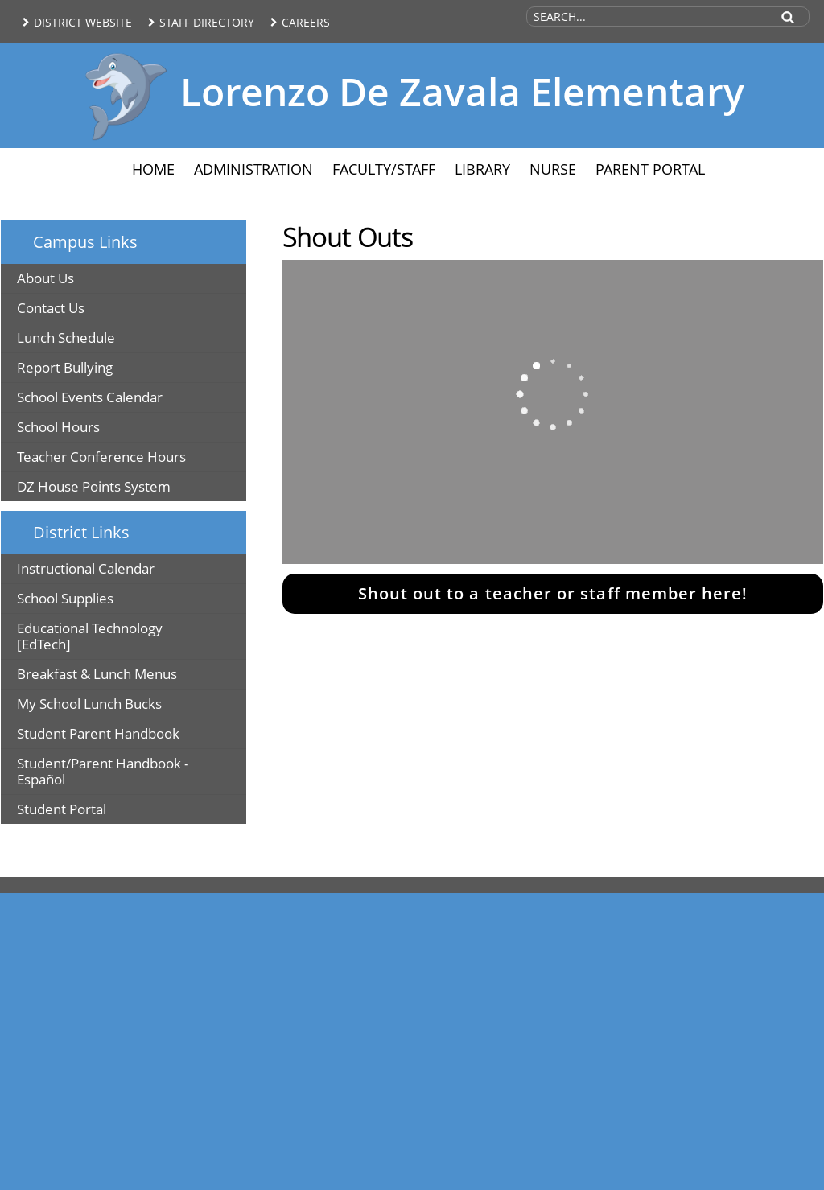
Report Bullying (65, 367)
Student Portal (61, 809)
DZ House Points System (94, 486)
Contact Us (50, 308)
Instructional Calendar (85, 568)
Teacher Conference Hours (101, 456)
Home (153, 169)
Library (482, 169)
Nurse (552, 169)
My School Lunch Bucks (89, 703)
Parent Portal (650, 169)
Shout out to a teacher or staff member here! (553, 593)
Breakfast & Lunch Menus (97, 674)
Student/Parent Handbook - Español (102, 771)
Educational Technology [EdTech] (90, 636)
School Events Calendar (90, 397)
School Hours (58, 427)
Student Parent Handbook (98, 733)
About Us (45, 278)
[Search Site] (647, 16)
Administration (253, 169)
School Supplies (65, 598)
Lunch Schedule (66, 337)
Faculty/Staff (383, 169)
